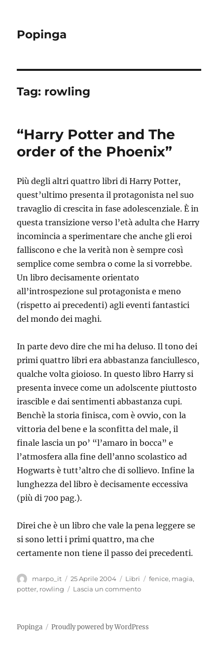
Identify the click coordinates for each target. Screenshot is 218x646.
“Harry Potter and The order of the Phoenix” (96, 143)
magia (182, 579)
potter (26, 589)
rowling (51, 589)
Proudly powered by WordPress (100, 627)
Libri (132, 579)
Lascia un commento (107, 589)
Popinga (42, 34)
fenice (159, 579)
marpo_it (47, 579)
